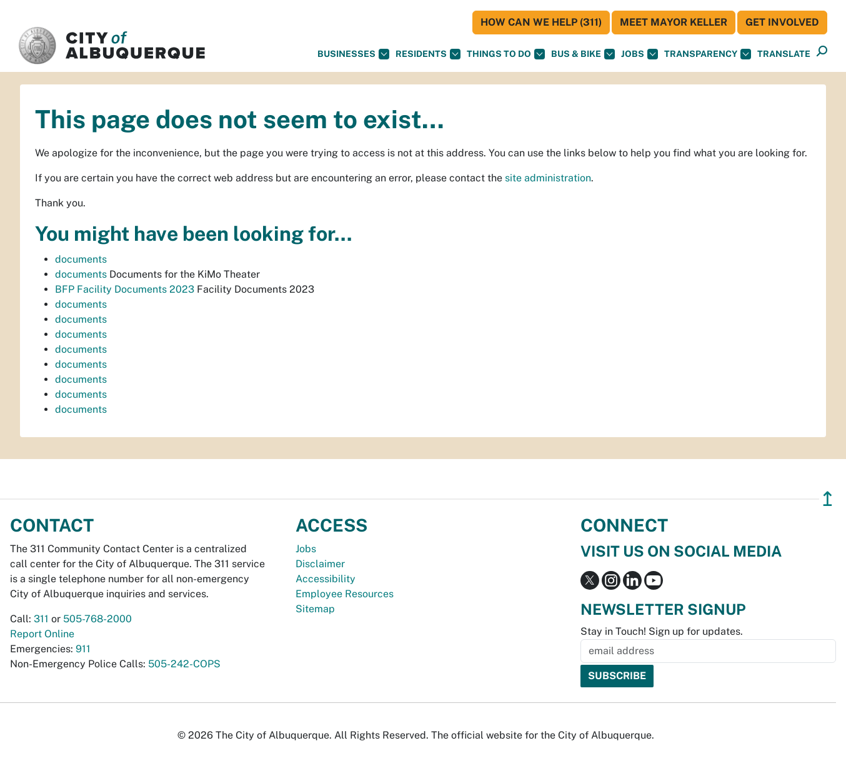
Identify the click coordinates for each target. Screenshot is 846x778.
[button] (783, 54)
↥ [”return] (827, 498)
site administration (548, 178)
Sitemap (315, 609)
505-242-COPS (184, 664)
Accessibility (326, 579)
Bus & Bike (583, 54)
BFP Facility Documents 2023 (124, 289)
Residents (428, 54)
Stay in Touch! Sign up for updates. (661, 631)
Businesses (353, 54)
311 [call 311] (41, 619)
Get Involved (782, 22)
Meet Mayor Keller (673, 22)
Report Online (42, 634)
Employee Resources (345, 594)
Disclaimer (320, 564)
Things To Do (506, 54)
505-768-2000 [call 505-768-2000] (97, 619)
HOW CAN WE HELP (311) (541, 22)
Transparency (707, 54)
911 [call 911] (83, 649)
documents (81, 259)
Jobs (639, 54)
